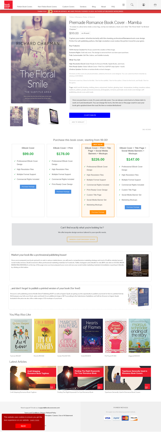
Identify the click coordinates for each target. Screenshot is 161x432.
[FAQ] (113, 7)
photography (105, 90)
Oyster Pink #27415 (63, 356)
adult (75, 87)
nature (147, 87)
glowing (116, 87)
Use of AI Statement (66, 416)
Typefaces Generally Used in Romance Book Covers (122, 393)
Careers (55, 416)
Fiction (72, 17)
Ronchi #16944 (39, 356)
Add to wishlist (77, 122)
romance (113, 90)
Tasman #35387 (15, 356)
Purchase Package (28, 187)
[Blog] (94, 7)
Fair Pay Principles (45, 416)
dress (97, 87)
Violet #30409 (86, 356)
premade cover (122, 90)
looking (135, 87)
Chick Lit (92, 17)
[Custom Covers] (69, 7)
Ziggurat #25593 (134, 356)
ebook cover (81, 92)
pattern (78, 90)
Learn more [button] (34, 420)
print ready (89, 92)
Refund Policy (51, 413)
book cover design (134, 90)
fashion (110, 87)
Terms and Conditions (31, 413)
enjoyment (103, 87)
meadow (142, 87)
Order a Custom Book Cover (82, 240)
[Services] (84, 7)
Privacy (42, 413)
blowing (85, 87)
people (84, 90)
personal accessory (93, 90)
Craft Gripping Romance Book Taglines (23, 393)
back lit (79, 87)
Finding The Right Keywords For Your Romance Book (75, 393)
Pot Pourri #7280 (110, 356)
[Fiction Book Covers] (25, 7)
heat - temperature (126, 87)
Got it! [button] (23, 426)
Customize (89, 115)
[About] (104, 7)
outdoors (72, 90)
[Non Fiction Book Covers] (48, 7)
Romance (79, 17)
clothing (91, 87)
